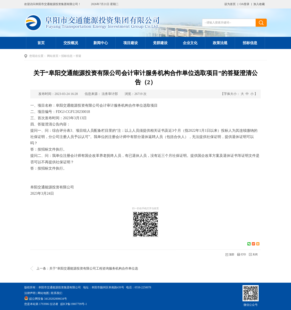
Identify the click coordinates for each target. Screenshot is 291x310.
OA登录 (244, 4)
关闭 (255, 254)
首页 (41, 43)
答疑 (78, 55)
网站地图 (43, 293)
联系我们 (56, 293)
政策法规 (220, 43)
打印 (243, 254)
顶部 (231, 254)
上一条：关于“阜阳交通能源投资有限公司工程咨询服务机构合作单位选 (87, 268)
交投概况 (70, 43)
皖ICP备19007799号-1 (73, 304)
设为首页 (230, 4)
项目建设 (130, 43)
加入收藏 (259, 4)
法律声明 (30, 293)
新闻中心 (100, 43)
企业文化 (190, 43)
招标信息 (250, 43)
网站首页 (52, 55)
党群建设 (160, 43)
